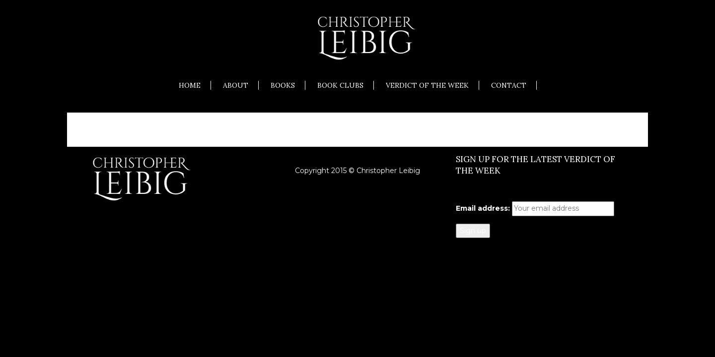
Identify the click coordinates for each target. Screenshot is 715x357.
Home (190, 85)
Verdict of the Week (427, 85)
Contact (508, 85)
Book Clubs (340, 85)
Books (283, 85)
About (235, 85)
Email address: (483, 208)
